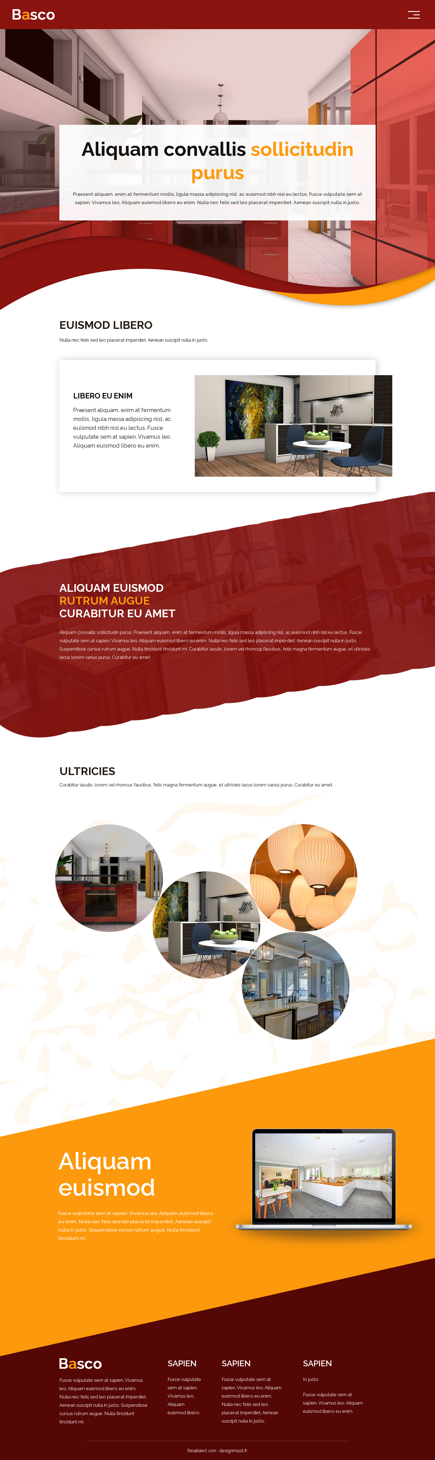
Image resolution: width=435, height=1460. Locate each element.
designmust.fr (233, 1450)
